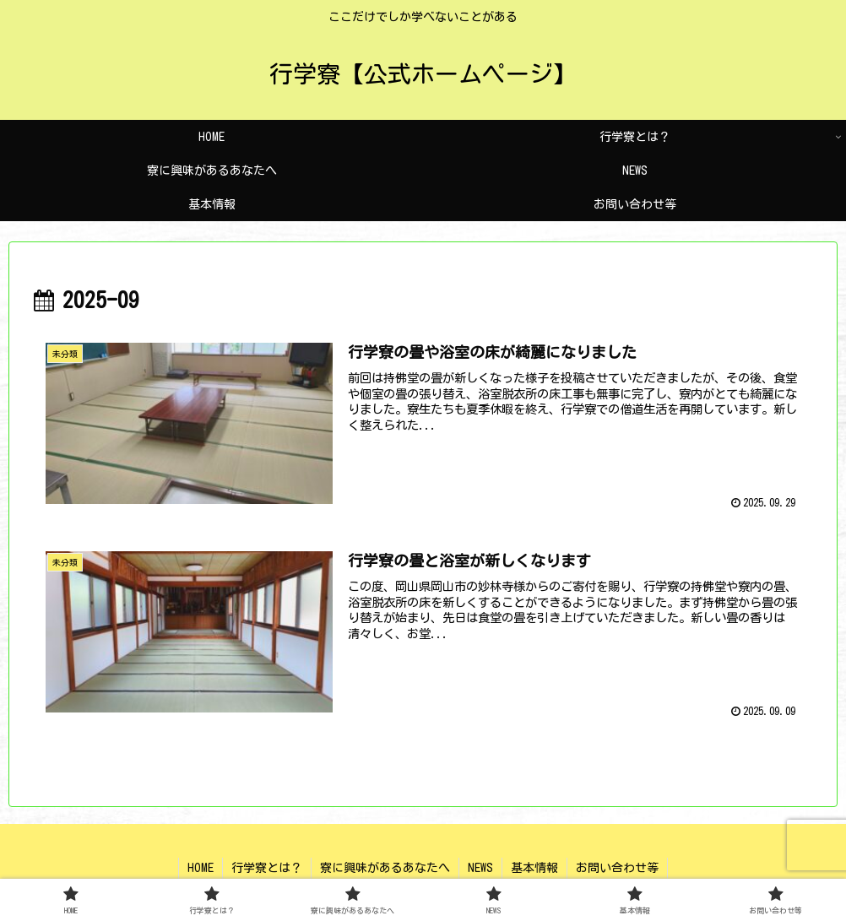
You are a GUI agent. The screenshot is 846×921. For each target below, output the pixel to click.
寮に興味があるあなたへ (385, 868)
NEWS (480, 868)
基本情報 (534, 868)
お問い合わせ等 (617, 868)
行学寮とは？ (266, 868)
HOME (200, 868)
